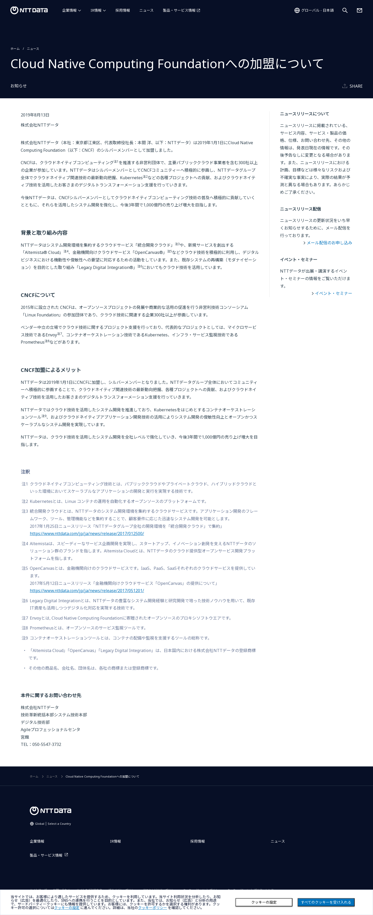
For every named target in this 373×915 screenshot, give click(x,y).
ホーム (15, 48)
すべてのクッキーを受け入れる (326, 902)
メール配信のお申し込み (329, 243)
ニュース (146, 10)
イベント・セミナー (333, 293)
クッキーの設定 (264, 902)
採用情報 (123, 10)
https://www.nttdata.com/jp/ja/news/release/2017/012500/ (87, 533)
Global (53, 824)
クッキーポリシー (152, 908)
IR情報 (96, 10)
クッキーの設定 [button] (67, 908)
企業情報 (69, 10)
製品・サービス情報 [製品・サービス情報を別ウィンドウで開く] (179, 10)
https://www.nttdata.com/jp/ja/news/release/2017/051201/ (87, 590)
